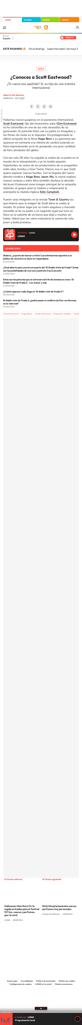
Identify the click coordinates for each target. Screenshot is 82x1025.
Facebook (31, 106)
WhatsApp (44, 106)
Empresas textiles (62, 313)
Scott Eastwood (43, 313)
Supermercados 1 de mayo (61, 48)
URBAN (65, 20)
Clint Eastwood (10, 313)
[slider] (41, 1012)
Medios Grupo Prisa (41, 1002)
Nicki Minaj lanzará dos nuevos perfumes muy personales (59, 907)
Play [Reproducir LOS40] (77, 1019)
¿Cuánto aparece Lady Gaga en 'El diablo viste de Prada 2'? (33, 291)
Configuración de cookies (21, 984)
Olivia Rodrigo (37, 48)
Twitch (53, 932)
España (6, 38)
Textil (76, 313)
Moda (41, 69)
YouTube (34, 932)
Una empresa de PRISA (41, 994)
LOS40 (8, 20)
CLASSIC (28, 20)
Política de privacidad (45, 981)
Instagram (22, 932)
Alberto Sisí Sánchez (13, 95)
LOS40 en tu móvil (43, 984)
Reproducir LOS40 (74, 234)
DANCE (46, 20)
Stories (59, 932)
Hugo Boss (26, 313)
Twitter (37, 106)
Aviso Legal (12, 981)
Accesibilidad (27, 981)
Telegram (50, 106)
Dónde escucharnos (64, 984)
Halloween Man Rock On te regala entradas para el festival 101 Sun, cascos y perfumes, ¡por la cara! (21, 910)
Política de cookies (67, 981)
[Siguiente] (77, 48)
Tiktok (28, 932)
